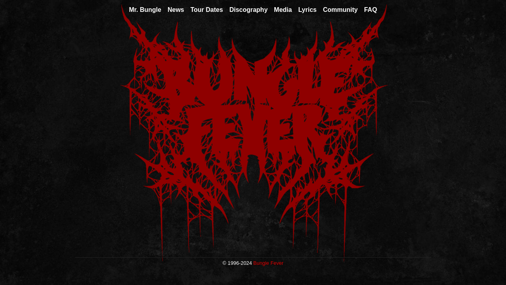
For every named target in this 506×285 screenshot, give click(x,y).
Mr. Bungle (145, 9)
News (176, 9)
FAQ (370, 9)
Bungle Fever (268, 263)
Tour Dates (207, 9)
